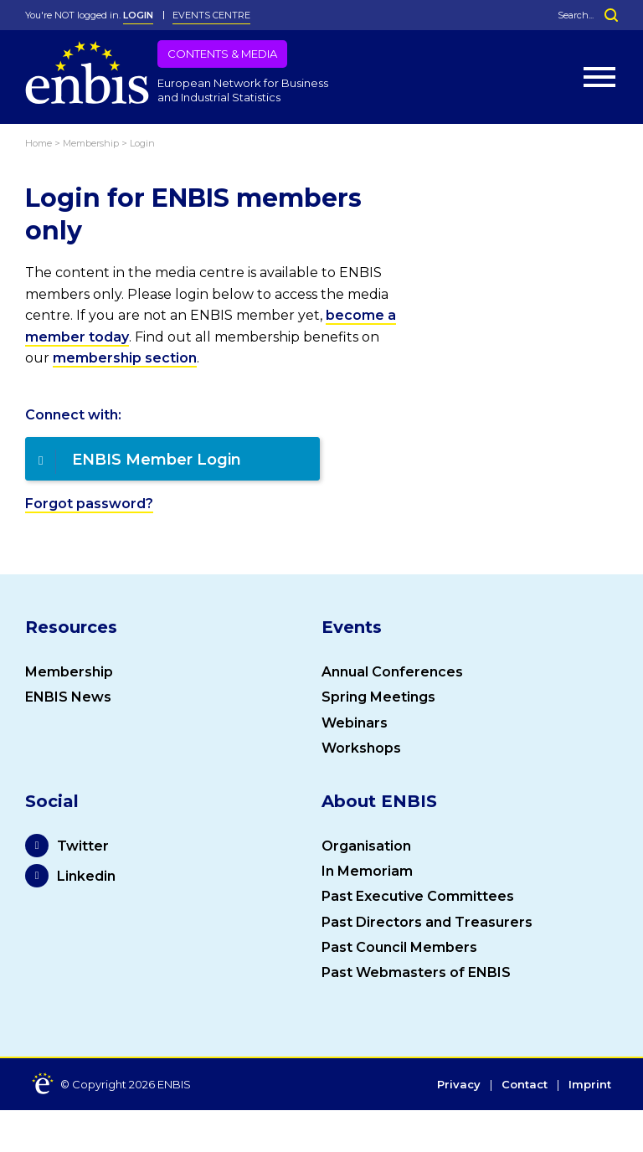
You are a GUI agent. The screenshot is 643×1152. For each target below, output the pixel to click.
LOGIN (138, 15)
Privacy (459, 1085)
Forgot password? (89, 504)
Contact (525, 1085)
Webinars (355, 723)
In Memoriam (367, 871)
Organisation (366, 846)
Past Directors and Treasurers (427, 922)
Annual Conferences (392, 672)
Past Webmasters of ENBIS (416, 972)
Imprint (589, 1085)
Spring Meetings (378, 697)
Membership (69, 672)
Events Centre (211, 15)
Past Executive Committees (418, 896)
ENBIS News (68, 697)
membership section (125, 358)
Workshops (361, 748)
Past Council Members (399, 947)
